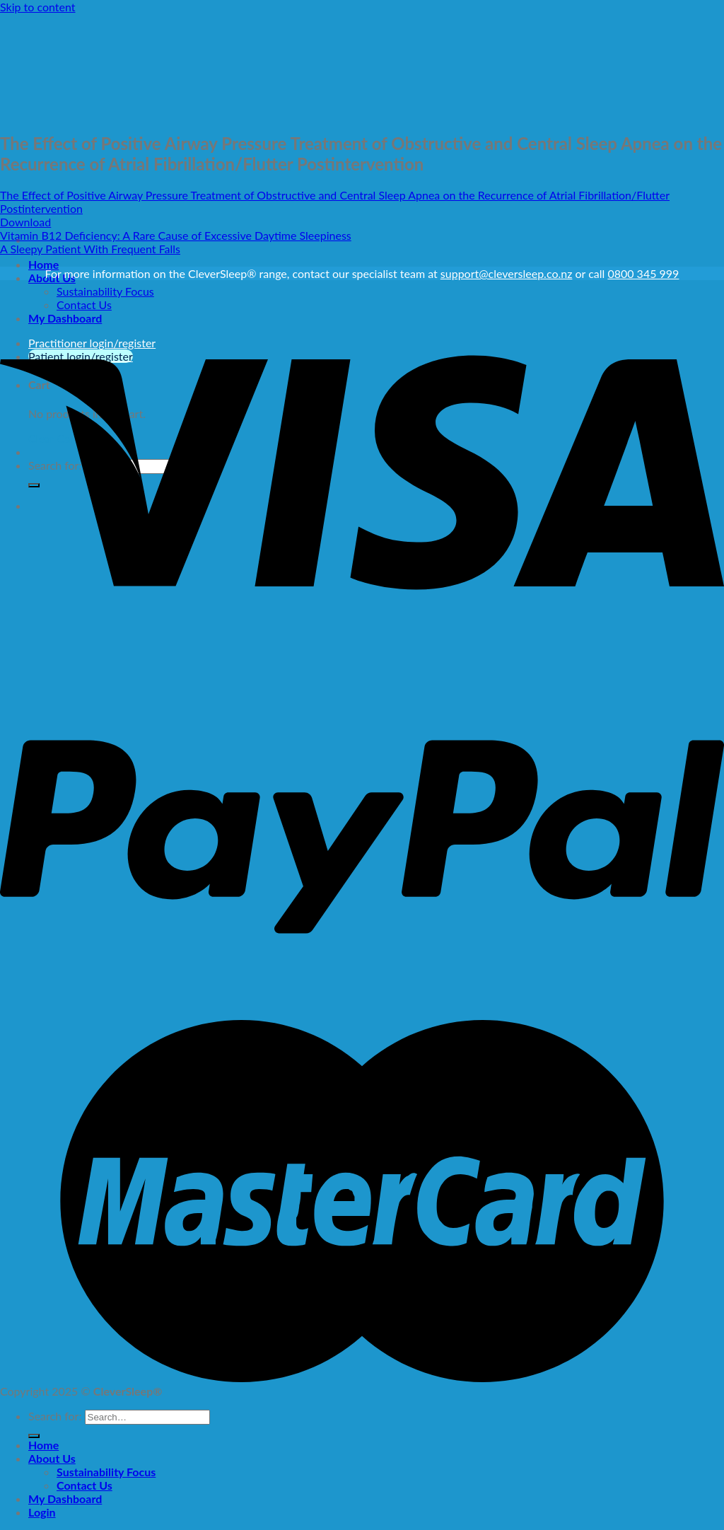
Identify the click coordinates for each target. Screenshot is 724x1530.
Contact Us (84, 1485)
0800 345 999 (643, 273)
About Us (52, 1458)
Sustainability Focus (106, 1471)
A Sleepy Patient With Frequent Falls (90, 248)
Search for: (54, 1415)
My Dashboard (65, 1498)
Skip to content (38, 6)
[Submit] (34, 1436)
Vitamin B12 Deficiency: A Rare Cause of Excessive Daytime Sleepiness (175, 235)
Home (43, 264)
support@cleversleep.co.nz (506, 273)
